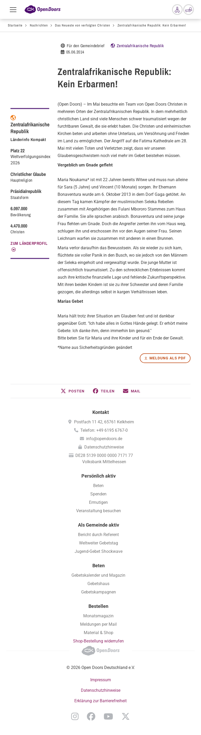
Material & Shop (98, 632)
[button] (73, 391)
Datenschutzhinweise (104, 447)
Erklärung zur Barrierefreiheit (100, 700)
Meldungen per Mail (98, 624)
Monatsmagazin (98, 615)
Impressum (100, 679)
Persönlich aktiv (98, 476)
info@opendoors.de (104, 438)
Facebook (91, 716)
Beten (98, 485)
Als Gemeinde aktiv (98, 525)
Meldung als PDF (167, 358)
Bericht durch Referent (98, 534)
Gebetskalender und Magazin (98, 575)
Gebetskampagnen (98, 592)
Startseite (15, 25)
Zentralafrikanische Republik (140, 45)
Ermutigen (98, 502)
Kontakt (100, 412)
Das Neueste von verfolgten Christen (82, 25)
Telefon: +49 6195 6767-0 (104, 430)
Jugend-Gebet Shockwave (98, 551)
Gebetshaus (98, 583)
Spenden (98, 493)
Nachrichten (39, 25)
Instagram (75, 716)
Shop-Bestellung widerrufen (98, 641)
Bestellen (98, 606)
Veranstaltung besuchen (98, 510)
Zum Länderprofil (28, 243)
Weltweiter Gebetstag (98, 543)
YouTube (108, 716)
